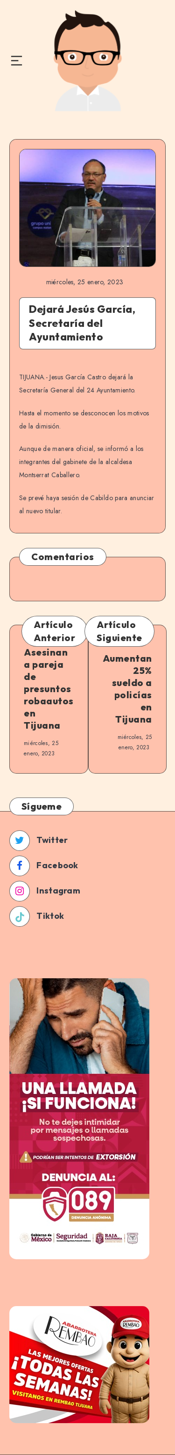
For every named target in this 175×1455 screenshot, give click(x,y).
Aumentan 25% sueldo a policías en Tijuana (127, 688)
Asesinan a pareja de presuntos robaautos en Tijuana (49, 688)
